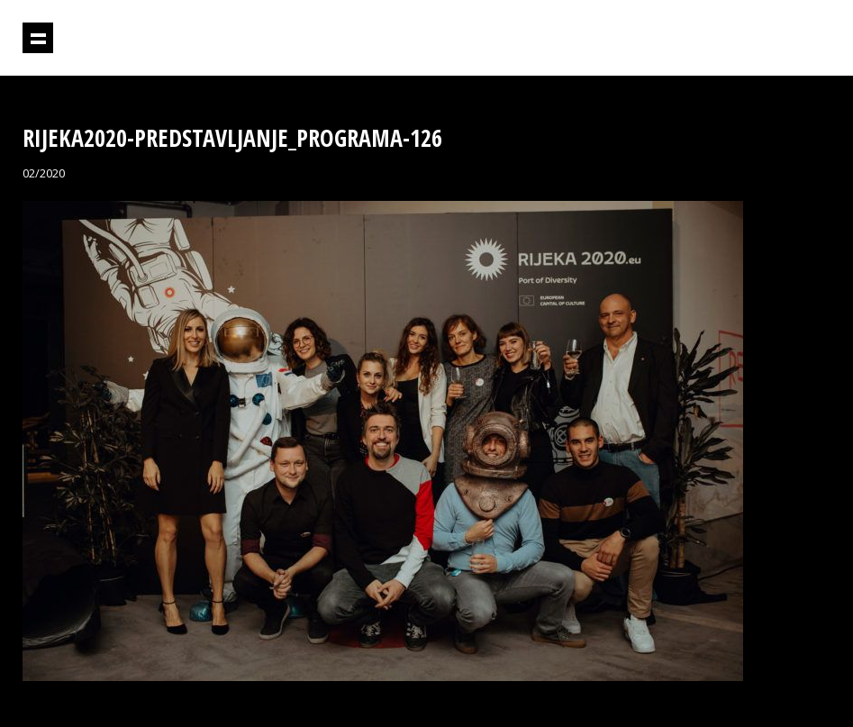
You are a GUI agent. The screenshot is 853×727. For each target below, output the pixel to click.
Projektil (753, 38)
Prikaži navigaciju (38, 38)
